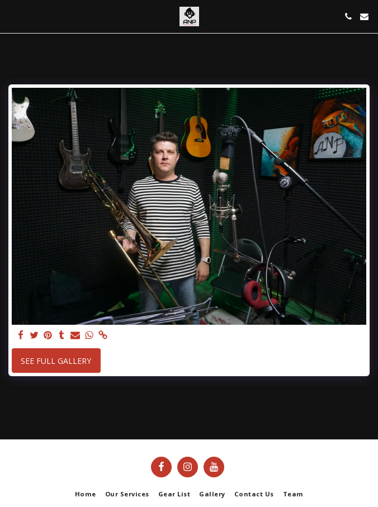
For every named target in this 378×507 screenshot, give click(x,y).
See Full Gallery (56, 361)
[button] (12, 15)
